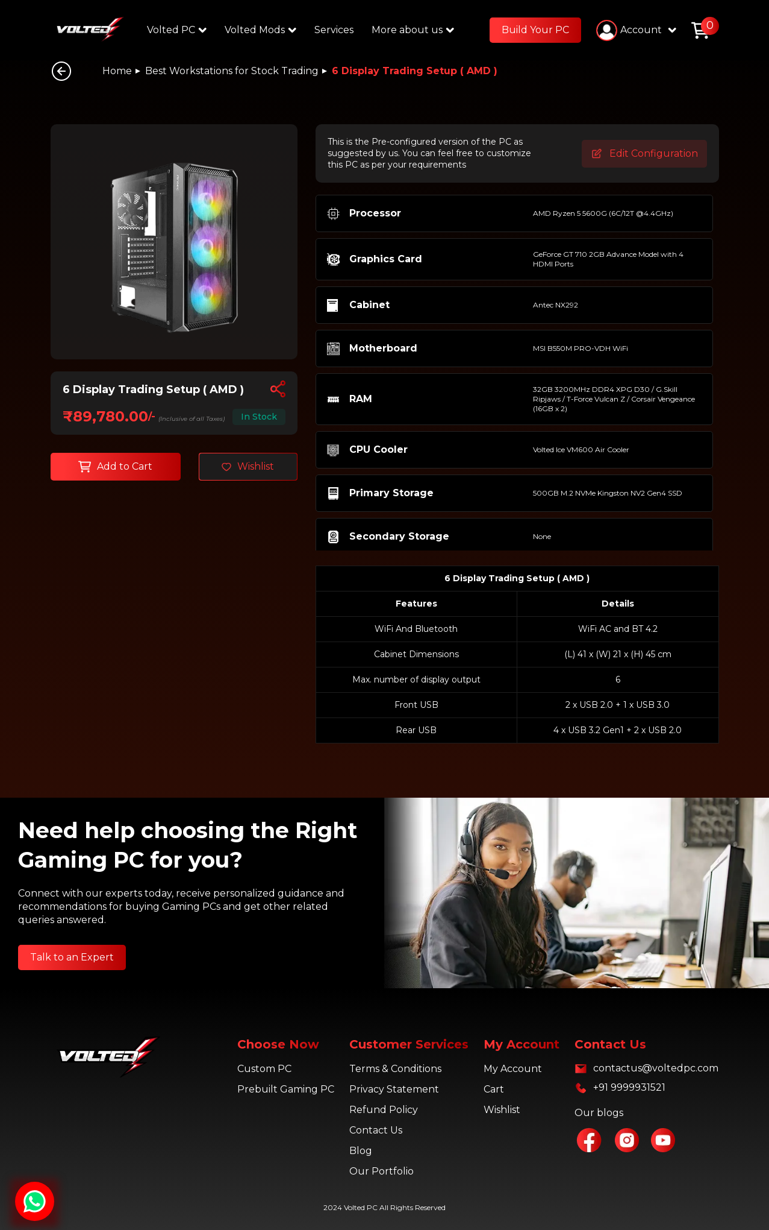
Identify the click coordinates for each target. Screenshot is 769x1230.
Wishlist (502, 1109)
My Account (513, 1068)
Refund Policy (383, 1109)
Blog (360, 1150)
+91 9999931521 (629, 1087)
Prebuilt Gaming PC (285, 1089)
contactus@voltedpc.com (655, 1068)
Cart (494, 1089)
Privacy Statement (394, 1089)
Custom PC (264, 1068)
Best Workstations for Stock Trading (232, 71)
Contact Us (375, 1130)
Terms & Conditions (395, 1068)
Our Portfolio (381, 1171)
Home (117, 71)
